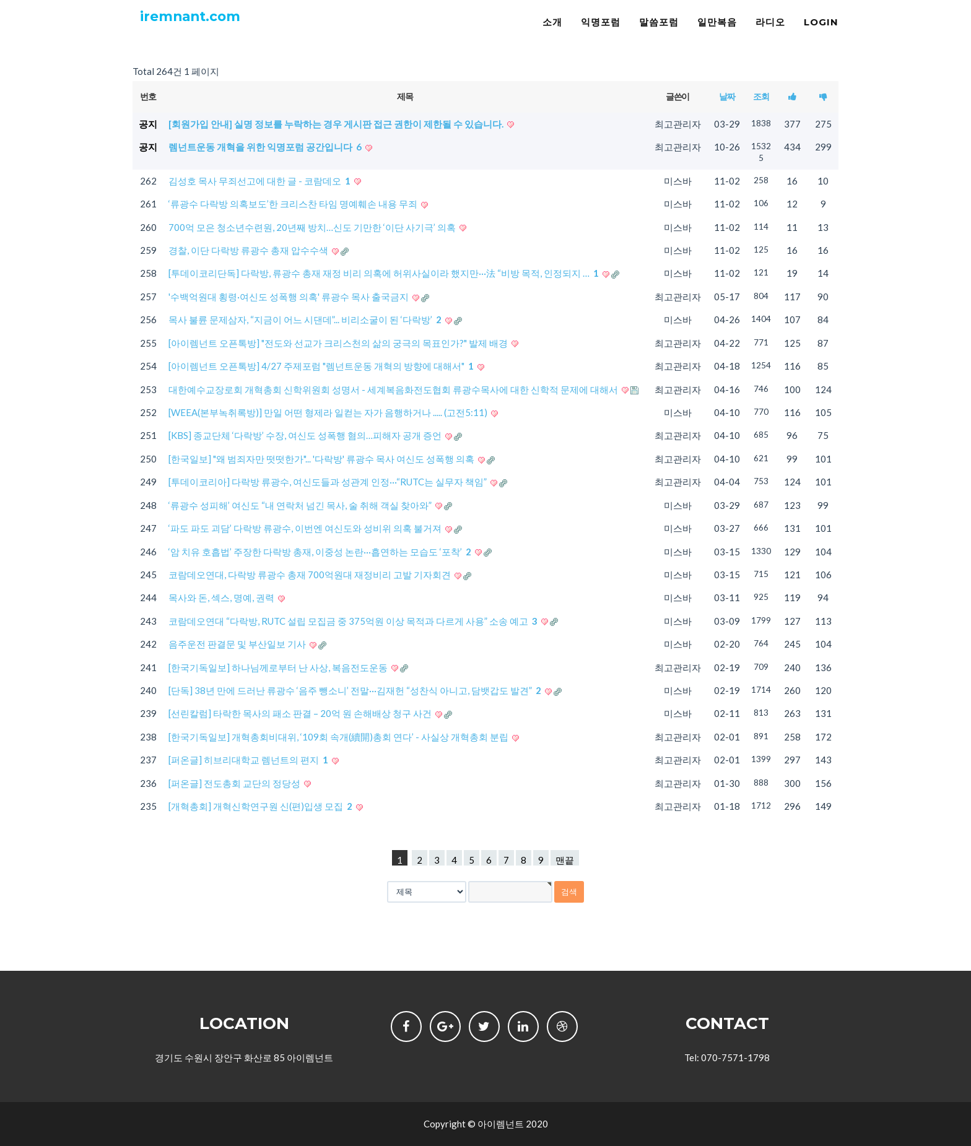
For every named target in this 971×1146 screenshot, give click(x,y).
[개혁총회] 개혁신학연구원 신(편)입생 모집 (261, 806)
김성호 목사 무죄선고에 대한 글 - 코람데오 (260, 180)
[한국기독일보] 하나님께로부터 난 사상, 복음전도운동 (279, 667)
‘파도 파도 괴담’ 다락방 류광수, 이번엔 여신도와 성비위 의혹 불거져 (305, 528)
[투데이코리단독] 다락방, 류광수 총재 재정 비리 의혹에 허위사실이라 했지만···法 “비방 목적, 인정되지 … (384, 273)
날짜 (726, 96)
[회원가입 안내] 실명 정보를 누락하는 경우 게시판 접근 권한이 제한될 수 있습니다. (336, 123)
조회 (761, 96)
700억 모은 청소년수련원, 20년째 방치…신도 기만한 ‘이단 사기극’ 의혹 (313, 227)
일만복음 (717, 34)
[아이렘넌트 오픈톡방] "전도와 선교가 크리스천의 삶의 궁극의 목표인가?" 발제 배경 (339, 343)
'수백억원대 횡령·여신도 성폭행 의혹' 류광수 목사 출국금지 (289, 296)
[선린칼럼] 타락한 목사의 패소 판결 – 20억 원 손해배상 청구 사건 (300, 713)
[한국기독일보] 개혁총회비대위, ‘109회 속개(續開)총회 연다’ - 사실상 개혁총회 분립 (339, 736)
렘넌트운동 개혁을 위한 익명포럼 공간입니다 (266, 146)
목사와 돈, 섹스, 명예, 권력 (222, 597)
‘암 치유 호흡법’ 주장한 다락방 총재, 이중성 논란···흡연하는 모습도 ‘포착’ (320, 551)
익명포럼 (600, 34)
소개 (552, 34)
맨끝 (564, 860)
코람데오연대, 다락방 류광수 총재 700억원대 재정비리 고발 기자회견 (310, 574)
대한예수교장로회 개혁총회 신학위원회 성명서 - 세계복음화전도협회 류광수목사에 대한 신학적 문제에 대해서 (394, 389)
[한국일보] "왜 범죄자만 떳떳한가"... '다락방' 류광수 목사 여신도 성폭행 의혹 (322, 458)
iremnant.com (202, 31)
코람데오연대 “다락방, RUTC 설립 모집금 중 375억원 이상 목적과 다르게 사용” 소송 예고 (353, 621)
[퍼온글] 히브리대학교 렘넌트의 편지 (249, 759)
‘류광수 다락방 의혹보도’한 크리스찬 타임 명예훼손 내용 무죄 (293, 203)
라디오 (770, 34)
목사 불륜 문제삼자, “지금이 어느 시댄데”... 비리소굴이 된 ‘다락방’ (305, 319)
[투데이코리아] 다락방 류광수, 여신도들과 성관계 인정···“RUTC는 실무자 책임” (328, 481)
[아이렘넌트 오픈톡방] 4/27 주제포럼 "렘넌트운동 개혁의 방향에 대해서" (322, 365)
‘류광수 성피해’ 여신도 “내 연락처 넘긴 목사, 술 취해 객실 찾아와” (300, 505)
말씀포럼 (659, 34)
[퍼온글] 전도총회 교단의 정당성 (235, 783)
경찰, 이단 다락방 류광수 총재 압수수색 (249, 250)
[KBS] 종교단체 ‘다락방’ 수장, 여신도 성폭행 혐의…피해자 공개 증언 (305, 435)
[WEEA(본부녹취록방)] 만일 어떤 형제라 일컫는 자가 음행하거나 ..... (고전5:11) (328, 412)
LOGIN (821, 34)
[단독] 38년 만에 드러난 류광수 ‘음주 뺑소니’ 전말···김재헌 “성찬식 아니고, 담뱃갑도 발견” (355, 690)
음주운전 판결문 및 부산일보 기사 (238, 643)
